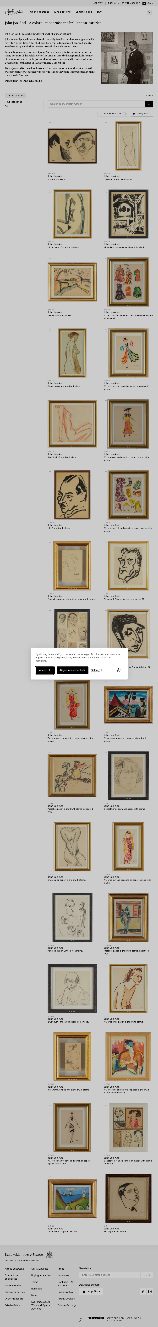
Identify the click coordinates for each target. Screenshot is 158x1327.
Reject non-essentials (72, 670)
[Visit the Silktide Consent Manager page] (118, 670)
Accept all (44, 670)
